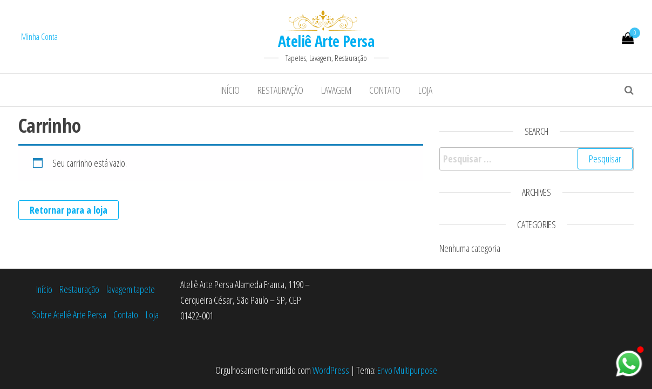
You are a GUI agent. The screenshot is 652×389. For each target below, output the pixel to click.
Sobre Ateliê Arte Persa (69, 314)
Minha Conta (39, 37)
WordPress (331, 370)
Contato (384, 90)
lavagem (336, 90)
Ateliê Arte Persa (326, 41)
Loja (425, 90)
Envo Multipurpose (407, 370)
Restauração (280, 90)
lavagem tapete (130, 289)
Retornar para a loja (68, 209)
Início (230, 90)
